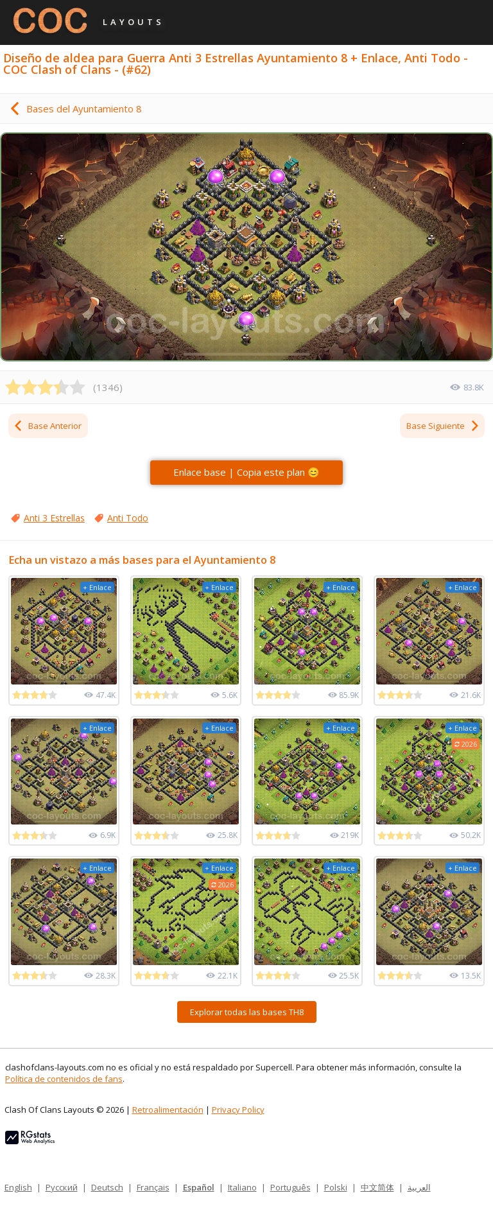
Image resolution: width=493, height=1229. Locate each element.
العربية (419, 1187)
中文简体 (377, 1187)
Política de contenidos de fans (64, 1079)
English (18, 1187)
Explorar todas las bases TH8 (247, 1012)
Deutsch (107, 1187)
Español (198, 1187)
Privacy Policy (238, 1109)
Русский (62, 1187)
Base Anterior (47, 425)
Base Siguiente (443, 425)
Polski (335, 1187)
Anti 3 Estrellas (54, 518)
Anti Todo (127, 518)
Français (153, 1187)
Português (290, 1187)
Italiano (242, 1187)
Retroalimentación (167, 1109)
